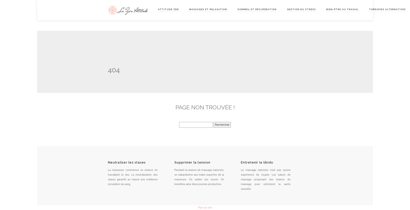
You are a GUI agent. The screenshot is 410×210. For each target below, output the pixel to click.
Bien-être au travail (342, 9)
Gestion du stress (301, 9)
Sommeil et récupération (257, 9)
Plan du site (205, 207)
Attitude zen (168, 9)
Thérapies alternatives (387, 9)
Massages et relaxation (208, 9)
